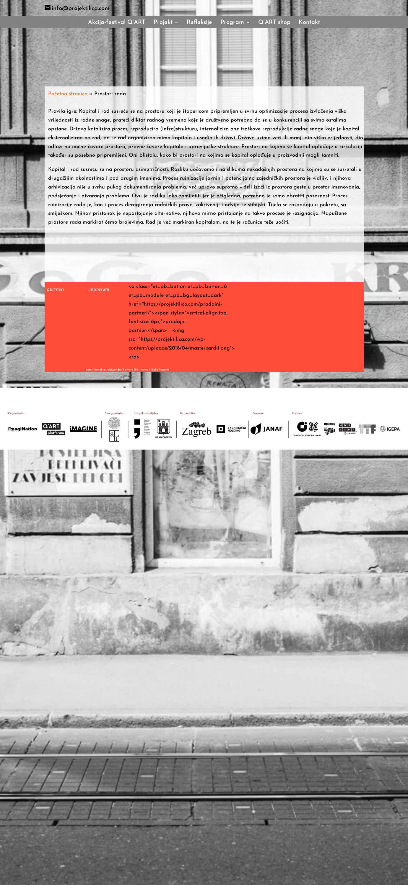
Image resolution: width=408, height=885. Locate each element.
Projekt (163, 22)
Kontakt (309, 22)
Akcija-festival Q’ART (116, 22)
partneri (55, 289)
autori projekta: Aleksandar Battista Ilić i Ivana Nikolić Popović (127, 369)
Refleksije (199, 22)
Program (232, 22)
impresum (98, 289)
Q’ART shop (274, 22)
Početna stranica (67, 93)
